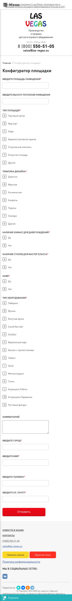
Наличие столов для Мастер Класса (25, 254)
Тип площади (11, 110)
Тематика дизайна (14, 171)
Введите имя (10, 456)
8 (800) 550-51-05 (10, 540)
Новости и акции (13, 530)
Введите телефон (13, 476)
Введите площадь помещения (21, 78)
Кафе (6, 275)
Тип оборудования (14, 297)
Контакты (8, 535)
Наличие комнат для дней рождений (26, 232)
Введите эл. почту (14, 492)
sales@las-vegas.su (36, 50)
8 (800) (36, 46)
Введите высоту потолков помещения (26, 94)
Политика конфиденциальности (21, 561)
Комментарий (10, 416)
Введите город (12, 440)
